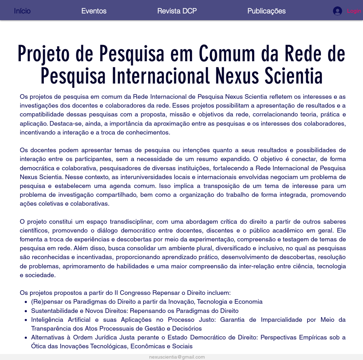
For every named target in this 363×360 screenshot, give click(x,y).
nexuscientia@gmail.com (177, 357)
